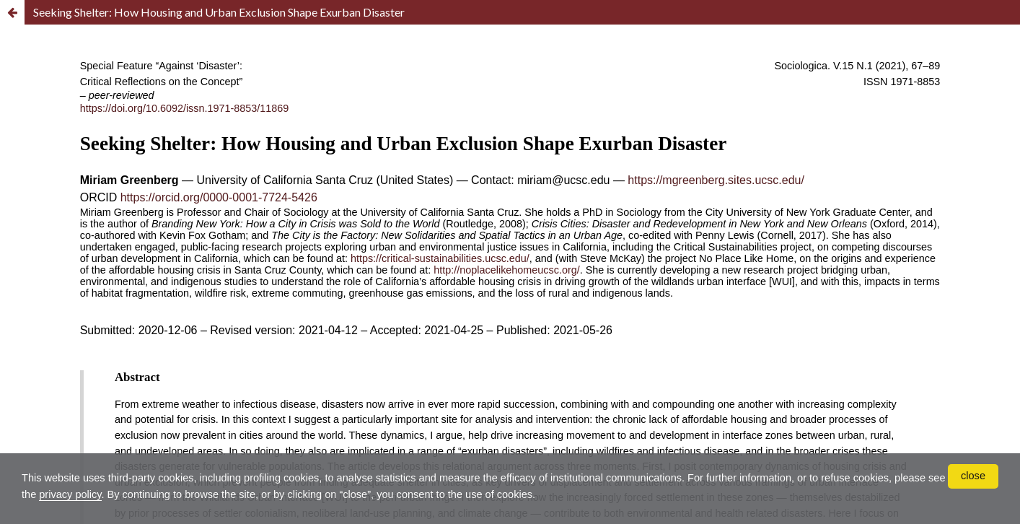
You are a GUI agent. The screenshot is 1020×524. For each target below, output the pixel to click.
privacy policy (180, 492)
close (972, 475)
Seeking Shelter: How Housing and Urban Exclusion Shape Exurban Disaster (219, 12)
